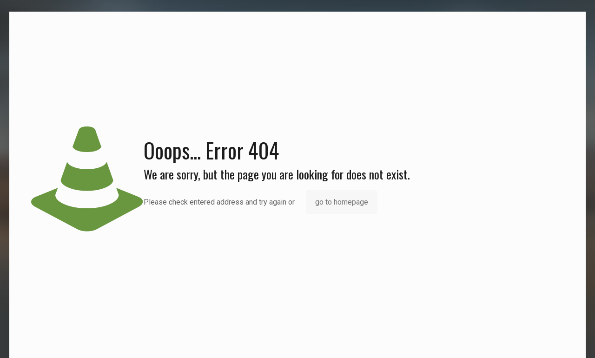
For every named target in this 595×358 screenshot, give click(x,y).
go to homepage (341, 202)
